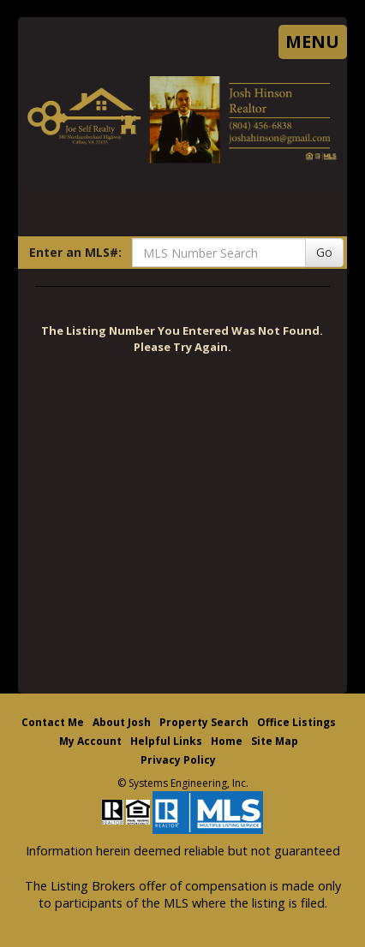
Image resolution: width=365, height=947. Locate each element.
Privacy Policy (178, 760)
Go (324, 252)
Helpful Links (166, 741)
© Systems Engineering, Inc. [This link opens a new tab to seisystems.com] (182, 783)
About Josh (122, 722)
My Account (90, 741)
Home (226, 741)
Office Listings (296, 722)
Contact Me (52, 722)
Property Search (203, 722)
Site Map (274, 741)
